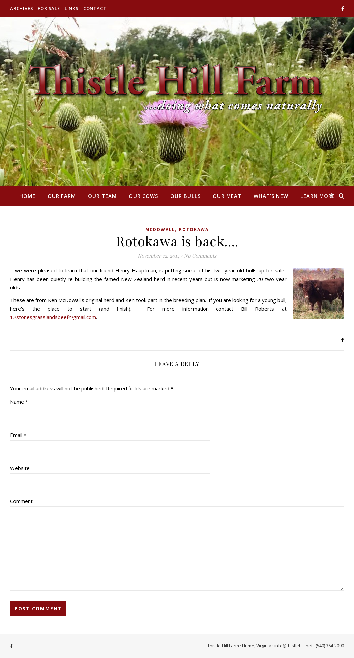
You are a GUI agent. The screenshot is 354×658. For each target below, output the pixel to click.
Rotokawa (194, 229)
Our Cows (143, 195)
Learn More (317, 195)
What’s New (271, 195)
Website (20, 468)
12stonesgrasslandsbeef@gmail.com (53, 317)
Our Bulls (185, 195)
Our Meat (227, 195)
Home (27, 195)
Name (19, 401)
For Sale (49, 8)
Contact (95, 8)
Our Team (102, 195)
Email (18, 434)
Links (72, 8)
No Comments (200, 255)
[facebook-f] (342, 8)
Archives (21, 8)
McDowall (160, 229)
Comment (21, 501)
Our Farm (62, 195)
